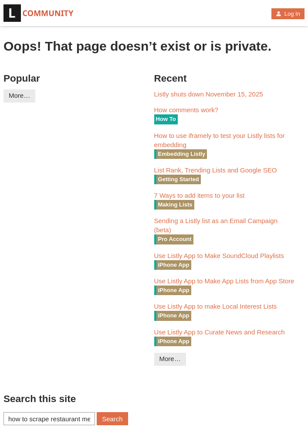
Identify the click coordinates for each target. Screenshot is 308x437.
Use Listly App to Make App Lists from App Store (224, 281)
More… (19, 95)
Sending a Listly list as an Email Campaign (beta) (216, 225)
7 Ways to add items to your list (199, 195)
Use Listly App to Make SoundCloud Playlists (219, 255)
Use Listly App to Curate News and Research (219, 332)
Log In (288, 13)
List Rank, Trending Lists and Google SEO (215, 170)
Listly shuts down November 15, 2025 (208, 94)
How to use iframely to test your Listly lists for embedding (219, 140)
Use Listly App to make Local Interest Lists (215, 306)
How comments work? (186, 110)
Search (112, 419)
